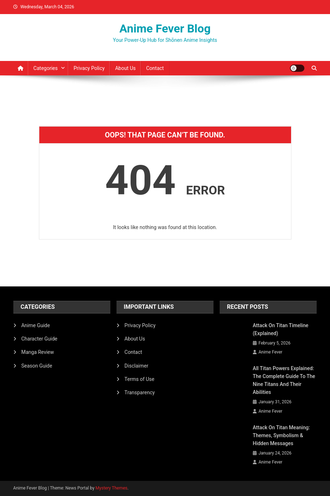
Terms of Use (139, 379)
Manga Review (37, 352)
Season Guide (36, 366)
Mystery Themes (111, 488)
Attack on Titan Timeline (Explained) (280, 329)
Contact (155, 68)
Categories (46, 68)
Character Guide (39, 339)
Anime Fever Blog (165, 28)
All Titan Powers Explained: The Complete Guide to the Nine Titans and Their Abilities (284, 380)
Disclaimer (136, 366)
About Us (125, 68)
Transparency (139, 392)
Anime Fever (270, 352)
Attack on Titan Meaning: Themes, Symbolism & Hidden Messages (281, 435)
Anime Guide (35, 325)
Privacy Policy (89, 68)
